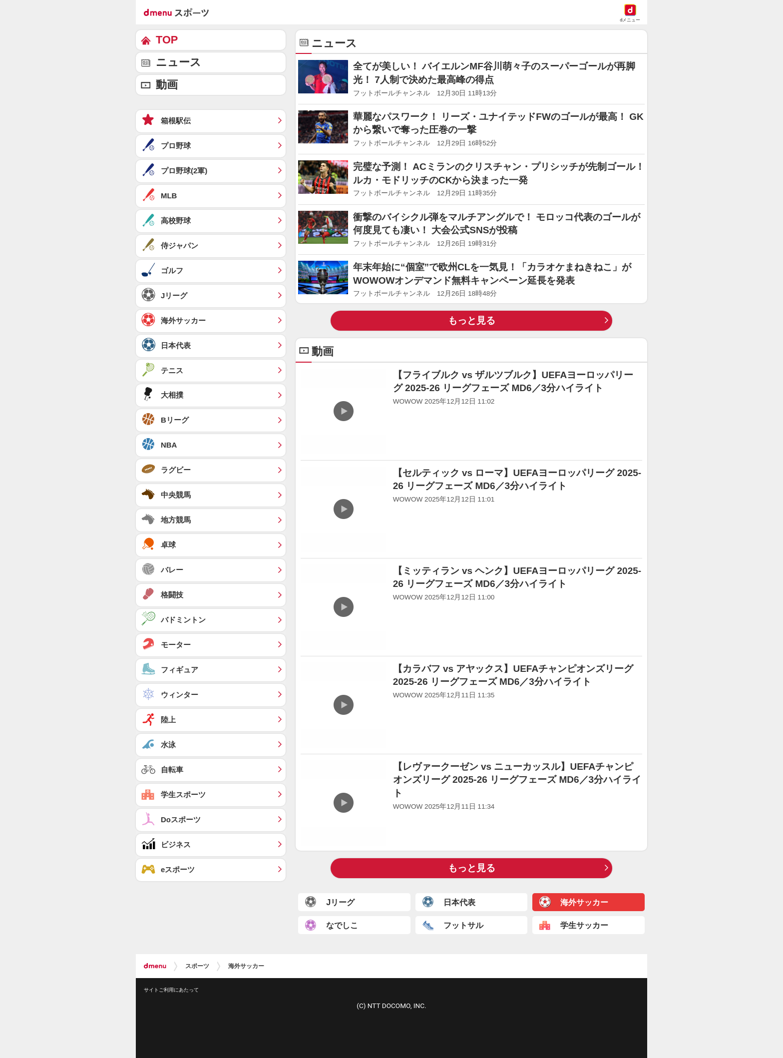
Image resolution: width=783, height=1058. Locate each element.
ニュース (178, 62)
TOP (167, 39)
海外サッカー (246, 966)
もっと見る (471, 320)
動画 (167, 84)
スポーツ (197, 966)
